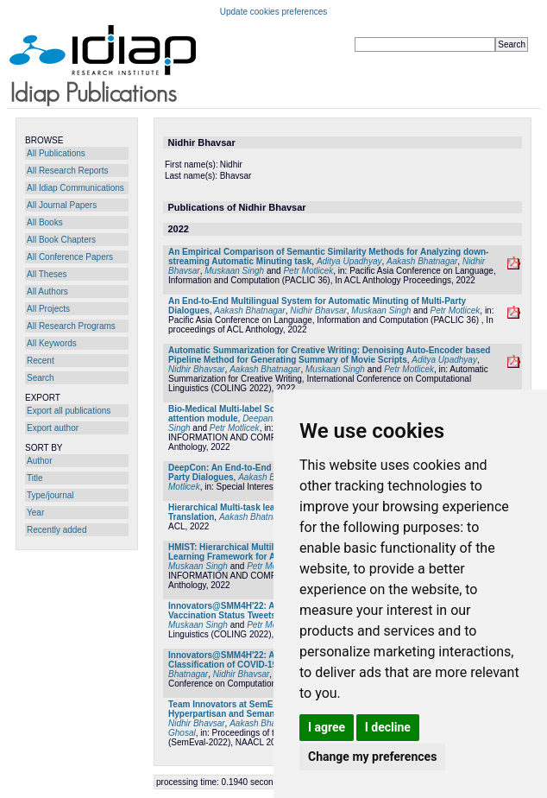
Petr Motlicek (308, 271)
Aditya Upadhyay (349, 261)
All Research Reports (67, 170)
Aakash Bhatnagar (422, 261)
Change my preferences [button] (372, 756)
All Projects (48, 309)
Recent (40, 360)
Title (35, 478)
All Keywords (52, 343)
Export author (53, 428)
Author (39, 461)
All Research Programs (71, 326)
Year (35, 512)
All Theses (47, 274)
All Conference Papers (70, 257)
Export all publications (68, 410)
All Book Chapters (61, 239)
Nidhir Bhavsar (318, 310)
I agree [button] (326, 727)
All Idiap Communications (75, 188)
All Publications (56, 153)
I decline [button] (388, 727)
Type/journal (50, 495)
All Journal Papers (62, 205)
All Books (45, 222)
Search (40, 378)
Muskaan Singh (234, 271)
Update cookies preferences (274, 11)
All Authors (47, 291)
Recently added (57, 530)
